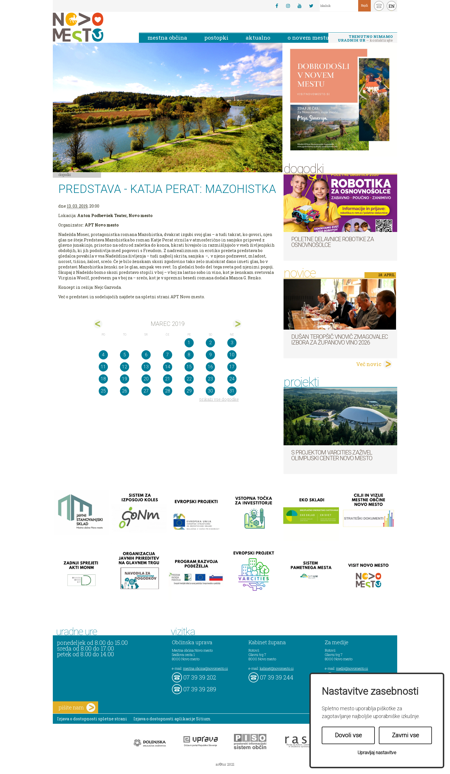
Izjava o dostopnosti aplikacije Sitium (172, 718)
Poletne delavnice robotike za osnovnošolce (332, 242)
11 (103, 366)
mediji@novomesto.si (352, 668)
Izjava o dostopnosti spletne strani (92, 718)
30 (210, 391)
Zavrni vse (405, 735)
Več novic (368, 364)
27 (146, 391)
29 (189, 391)
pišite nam (77, 707)
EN (392, 6)
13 (146, 366)
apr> (237, 324)
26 (124, 391)
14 (167, 366)
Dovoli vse (348, 735)
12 (124, 366)
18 (103, 379)
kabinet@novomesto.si (277, 668)
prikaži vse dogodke (219, 399)
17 (231, 366)
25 (103, 391)
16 (210, 366)
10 (231, 354)
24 (231, 379)
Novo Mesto (91, 27)
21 (167, 379)
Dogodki (65, 174)
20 (146, 379)
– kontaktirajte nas (365, 39)
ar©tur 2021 (225, 764)
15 (189, 366)
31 (231, 391)
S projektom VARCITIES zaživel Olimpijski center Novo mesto (331, 455)
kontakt (379, 6)
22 (189, 379)
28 (167, 391)
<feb (98, 324)
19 (124, 379)
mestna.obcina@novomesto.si (205, 668)
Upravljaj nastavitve (377, 752)
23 (210, 379)
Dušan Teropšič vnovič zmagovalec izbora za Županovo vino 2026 (339, 339)
